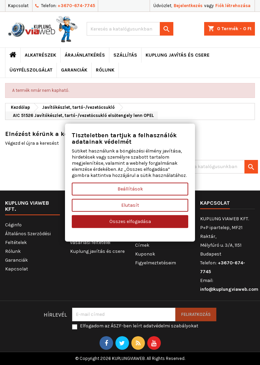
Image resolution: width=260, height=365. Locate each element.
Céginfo (13, 225)
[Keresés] (130, 29)
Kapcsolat (18, 5)
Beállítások (130, 189)
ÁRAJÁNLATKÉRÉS (85, 55)
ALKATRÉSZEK (40, 55)
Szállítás (125, 55)
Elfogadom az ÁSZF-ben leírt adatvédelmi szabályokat (139, 326)
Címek (142, 245)
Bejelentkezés (188, 5)
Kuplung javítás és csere (178, 55)
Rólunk (105, 70)
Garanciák (74, 70)
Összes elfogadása (130, 221)
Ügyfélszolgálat (30, 70)
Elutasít (130, 205)
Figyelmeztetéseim (155, 263)
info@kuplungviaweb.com (229, 289)
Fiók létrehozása (233, 5)
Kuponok (145, 254)
